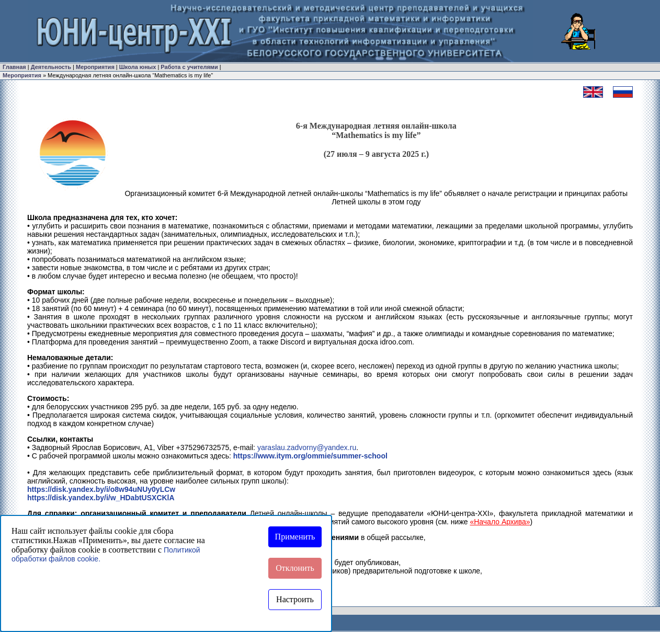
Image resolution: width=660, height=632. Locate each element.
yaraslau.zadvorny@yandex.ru (306, 447)
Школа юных (137, 67)
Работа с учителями (189, 67)
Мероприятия (95, 67)
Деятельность (51, 67)
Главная (14, 67)
